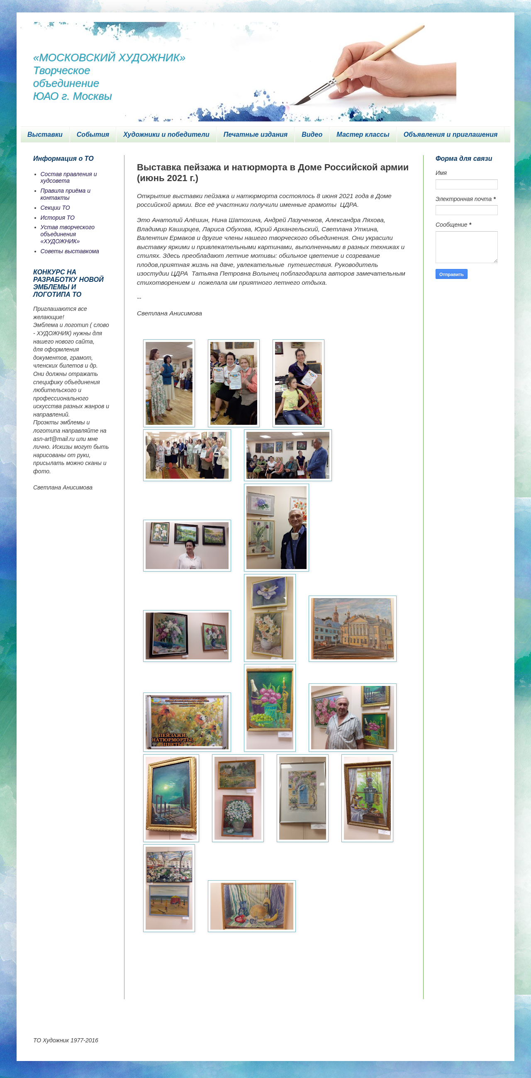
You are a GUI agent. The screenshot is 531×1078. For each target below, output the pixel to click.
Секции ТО (55, 207)
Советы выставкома (70, 251)
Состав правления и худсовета (69, 177)
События (93, 134)
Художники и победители (166, 134)
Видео (312, 134)
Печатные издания (256, 134)
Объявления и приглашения (451, 134)
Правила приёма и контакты (66, 194)
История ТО (58, 217)
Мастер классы (362, 134)
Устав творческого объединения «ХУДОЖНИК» (68, 234)
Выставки (45, 134)
